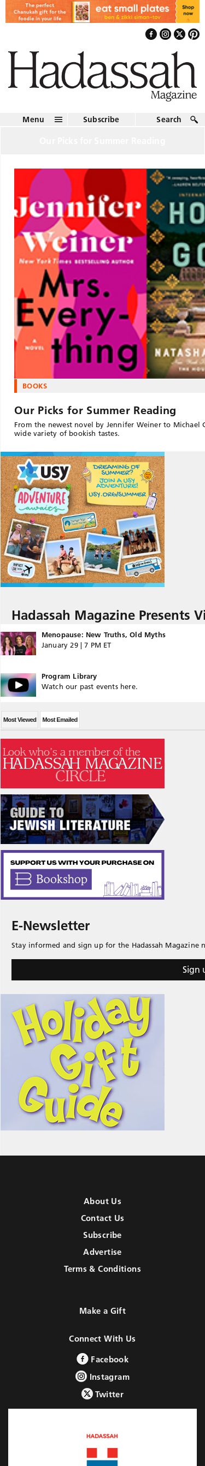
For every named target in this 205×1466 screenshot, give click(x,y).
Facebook (102, 1359)
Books (35, 385)
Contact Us (103, 1218)
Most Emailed (59, 719)
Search (168, 119)
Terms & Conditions (102, 1269)
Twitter (102, 1393)
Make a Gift (102, 1311)
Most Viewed (19, 719)
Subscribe (101, 119)
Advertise (102, 1252)
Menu (33, 119)
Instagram (102, 1376)
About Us (102, 1201)
